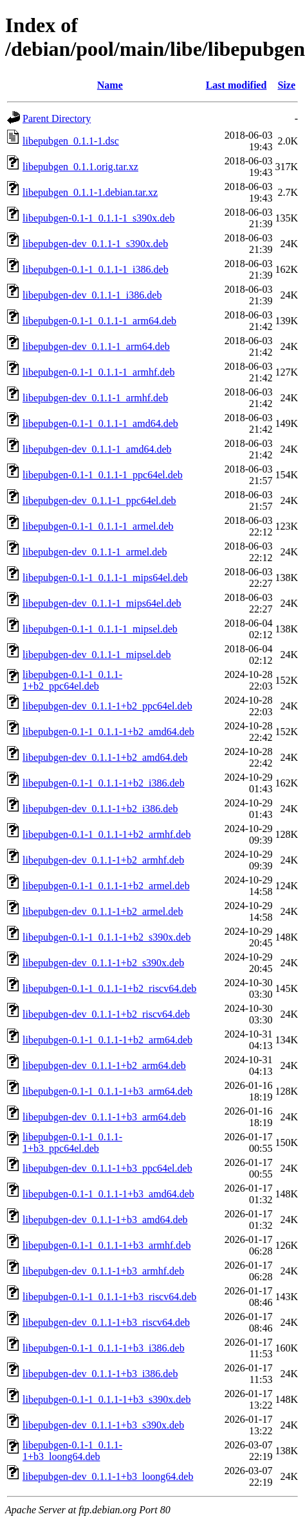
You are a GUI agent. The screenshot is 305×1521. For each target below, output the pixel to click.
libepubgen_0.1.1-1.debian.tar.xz (90, 192)
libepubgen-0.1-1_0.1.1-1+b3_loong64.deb (72, 1450)
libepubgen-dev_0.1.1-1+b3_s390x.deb (103, 1425)
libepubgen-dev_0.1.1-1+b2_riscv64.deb (106, 1014)
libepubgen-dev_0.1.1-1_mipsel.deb (97, 654)
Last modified (236, 85)
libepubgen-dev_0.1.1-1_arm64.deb (96, 346)
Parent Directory (57, 118)
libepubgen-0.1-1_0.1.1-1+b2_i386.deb (104, 783)
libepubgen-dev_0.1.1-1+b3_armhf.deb (103, 1270)
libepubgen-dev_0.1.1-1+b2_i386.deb (100, 808)
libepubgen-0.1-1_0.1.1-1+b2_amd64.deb (108, 731)
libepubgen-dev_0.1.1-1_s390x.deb (95, 243)
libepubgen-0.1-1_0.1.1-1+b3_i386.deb (104, 1348)
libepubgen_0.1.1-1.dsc (71, 140)
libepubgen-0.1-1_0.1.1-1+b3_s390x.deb (106, 1399)
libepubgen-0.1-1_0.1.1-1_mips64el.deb (105, 577)
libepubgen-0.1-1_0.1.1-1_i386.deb (96, 269)
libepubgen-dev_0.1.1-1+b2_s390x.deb (103, 962)
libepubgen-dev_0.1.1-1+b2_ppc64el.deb (107, 705)
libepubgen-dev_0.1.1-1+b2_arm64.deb (104, 1065)
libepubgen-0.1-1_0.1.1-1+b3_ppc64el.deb (72, 1142)
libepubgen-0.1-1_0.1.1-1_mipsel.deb (100, 628)
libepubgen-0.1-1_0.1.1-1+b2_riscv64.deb (109, 988)
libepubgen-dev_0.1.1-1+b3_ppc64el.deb (107, 1168)
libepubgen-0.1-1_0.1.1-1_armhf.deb (98, 372)
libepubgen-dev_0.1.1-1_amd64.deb (97, 449)
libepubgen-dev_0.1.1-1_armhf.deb (95, 397)
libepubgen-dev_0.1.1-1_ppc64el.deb (99, 500)
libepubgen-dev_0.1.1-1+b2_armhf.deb (103, 860)
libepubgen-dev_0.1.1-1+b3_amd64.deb (105, 1219)
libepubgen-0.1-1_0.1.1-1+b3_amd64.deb (108, 1193)
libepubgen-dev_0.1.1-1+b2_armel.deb (103, 911)
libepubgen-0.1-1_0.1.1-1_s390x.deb (98, 218)
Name (110, 85)
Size (286, 85)
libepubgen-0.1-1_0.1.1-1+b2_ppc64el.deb (72, 680)
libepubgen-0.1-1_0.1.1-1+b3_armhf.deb (106, 1245)
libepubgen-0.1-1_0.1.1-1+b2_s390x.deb (106, 937)
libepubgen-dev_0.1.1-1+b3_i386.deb (100, 1373)
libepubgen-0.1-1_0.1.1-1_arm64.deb (99, 320)
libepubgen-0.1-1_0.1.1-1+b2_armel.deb (106, 885)
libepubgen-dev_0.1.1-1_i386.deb (92, 295)
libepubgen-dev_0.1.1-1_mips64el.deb (102, 603)
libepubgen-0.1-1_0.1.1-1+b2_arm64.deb (107, 1039)
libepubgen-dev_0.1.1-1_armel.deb (95, 551)
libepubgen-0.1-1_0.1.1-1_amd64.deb (100, 423)
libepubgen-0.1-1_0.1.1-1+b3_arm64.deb (107, 1091)
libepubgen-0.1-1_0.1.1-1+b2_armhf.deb (106, 834)
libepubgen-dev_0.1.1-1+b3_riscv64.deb (106, 1322)
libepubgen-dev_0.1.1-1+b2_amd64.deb (105, 757)
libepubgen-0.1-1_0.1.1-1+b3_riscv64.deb (109, 1296)
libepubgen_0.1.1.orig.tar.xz (80, 166)
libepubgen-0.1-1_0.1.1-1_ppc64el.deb (103, 474)
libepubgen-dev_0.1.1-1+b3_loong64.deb (108, 1476)
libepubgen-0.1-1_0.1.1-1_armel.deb (98, 526)
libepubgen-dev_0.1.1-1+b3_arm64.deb (104, 1116)
